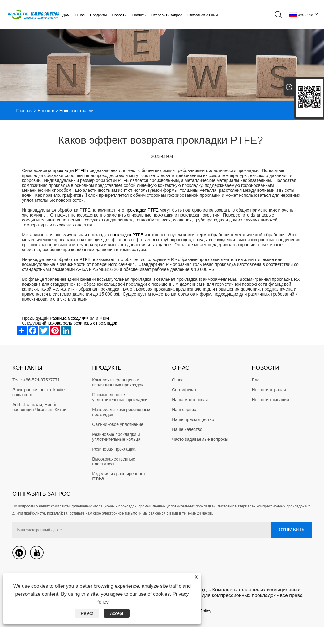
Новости (119, 15)
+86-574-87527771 (41, 379)
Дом (66, 15)
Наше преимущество (193, 419)
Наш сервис (184, 409)
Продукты (98, 15)
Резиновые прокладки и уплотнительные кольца (116, 437)
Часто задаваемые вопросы (200, 439)
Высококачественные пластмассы (114, 461)
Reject (87, 613)
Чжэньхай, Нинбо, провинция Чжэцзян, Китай (39, 407)
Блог (256, 379)
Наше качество (187, 429)
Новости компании (270, 399)
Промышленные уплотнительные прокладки (119, 397)
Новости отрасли (269, 389)
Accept (116, 613)
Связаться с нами (202, 15)
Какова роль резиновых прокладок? (84, 323)
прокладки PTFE (69, 170)
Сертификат (184, 389)
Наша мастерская (190, 399)
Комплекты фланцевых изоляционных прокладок (117, 382)
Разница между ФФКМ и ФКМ (79, 318)
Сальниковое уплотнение (117, 424)
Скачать (139, 15)
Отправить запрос (166, 15)
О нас (80, 15)
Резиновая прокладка (113, 449)
